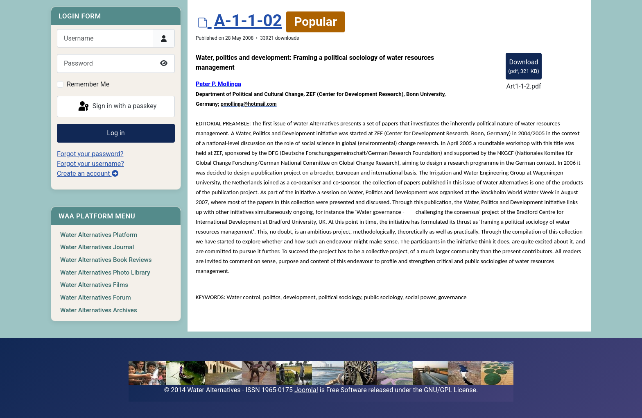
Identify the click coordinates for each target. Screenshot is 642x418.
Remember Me (88, 84)
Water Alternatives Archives (98, 310)
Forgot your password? (90, 154)
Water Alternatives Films (94, 285)
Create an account (87, 173)
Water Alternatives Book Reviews (106, 260)
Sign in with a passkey (117, 106)
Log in (115, 133)
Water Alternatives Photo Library (105, 272)
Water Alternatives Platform (98, 235)
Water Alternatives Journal (97, 247)
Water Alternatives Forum (95, 297)
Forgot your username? (90, 164)
